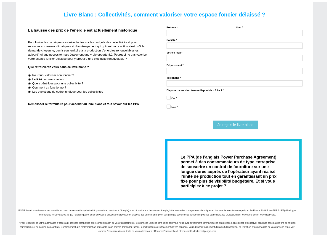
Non (173, 107)
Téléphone (173, 77)
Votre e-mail (174, 52)
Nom (238, 27)
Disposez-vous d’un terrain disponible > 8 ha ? (194, 90)
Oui (173, 98)
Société (171, 40)
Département (174, 65)
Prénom (171, 27)
